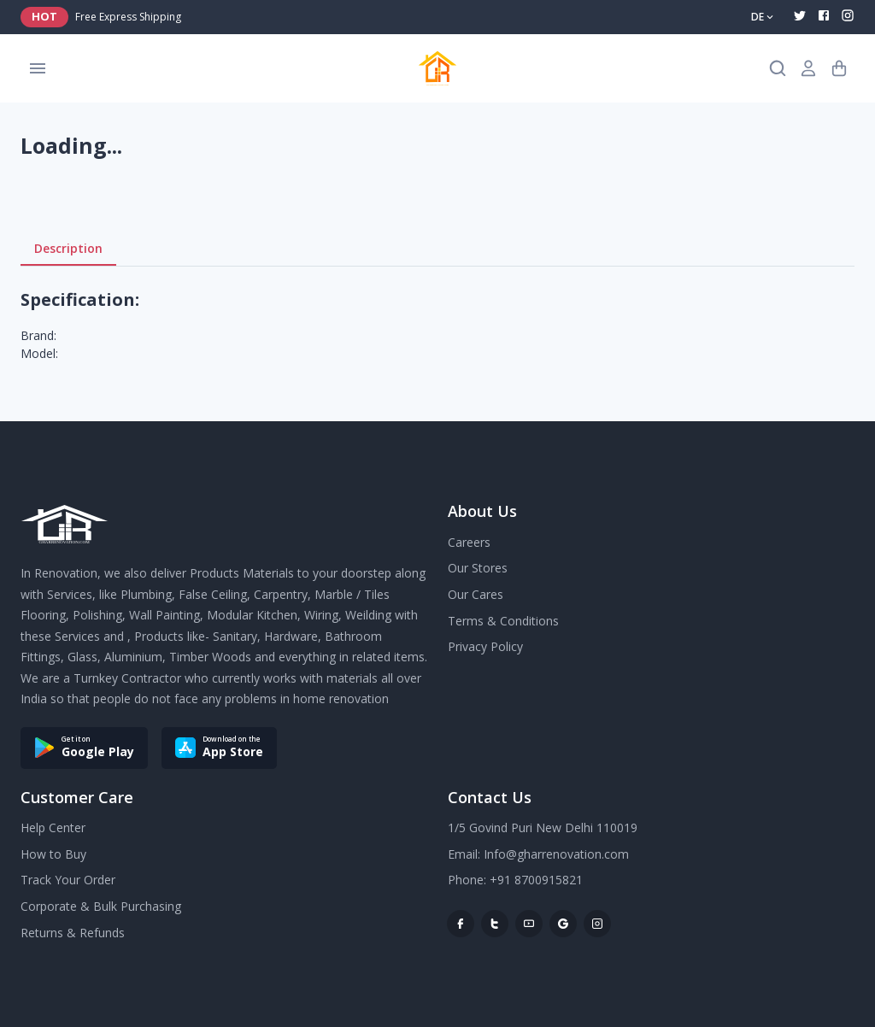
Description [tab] (68, 249)
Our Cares (475, 594)
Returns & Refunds (73, 932)
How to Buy (53, 854)
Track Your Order (68, 879)
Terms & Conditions (503, 621)
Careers (469, 542)
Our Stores (478, 568)
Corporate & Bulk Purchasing (101, 906)
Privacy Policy (485, 646)
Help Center (53, 827)
